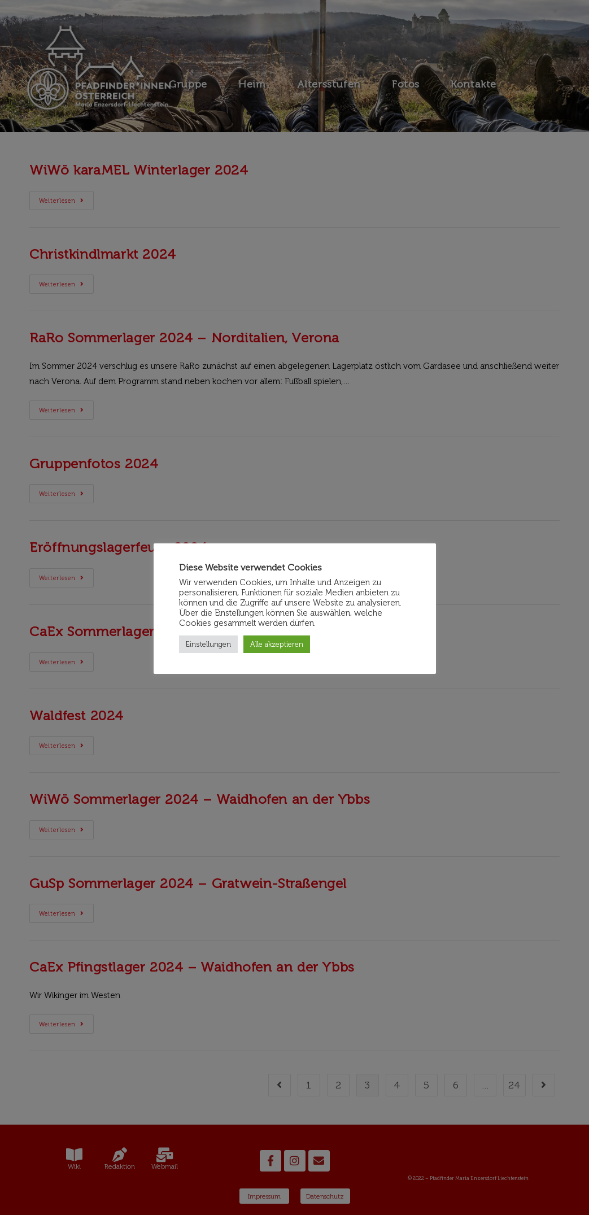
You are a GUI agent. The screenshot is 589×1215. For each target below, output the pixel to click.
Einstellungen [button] (208, 644)
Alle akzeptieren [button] (276, 644)
